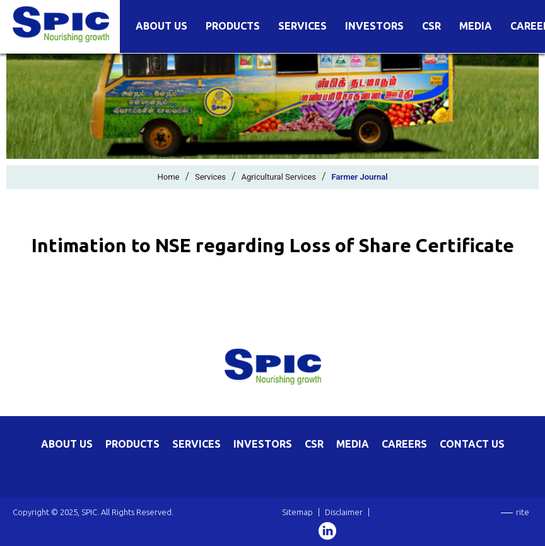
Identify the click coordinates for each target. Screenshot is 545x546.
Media (475, 26)
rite (522, 512)
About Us (161, 26)
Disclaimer (344, 512)
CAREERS (404, 444)
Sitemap (297, 512)
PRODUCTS (132, 444)
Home (168, 177)
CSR (431, 26)
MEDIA (352, 444)
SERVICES (196, 444)
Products (233, 26)
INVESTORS (262, 444)
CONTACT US (472, 444)
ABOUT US (67, 444)
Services (302, 26)
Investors (374, 26)
